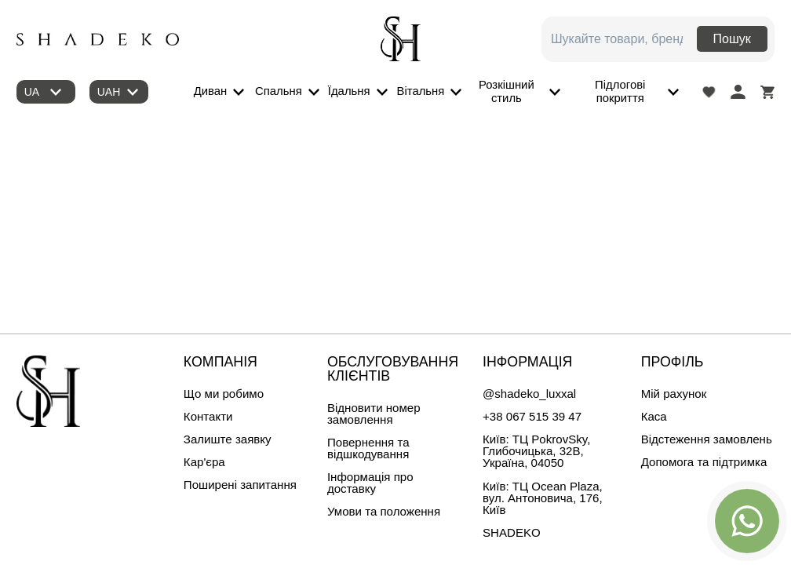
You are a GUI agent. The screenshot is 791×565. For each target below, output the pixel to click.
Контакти (208, 416)
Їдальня (349, 91)
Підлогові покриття (620, 91)
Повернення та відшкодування (368, 448)
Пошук (732, 39)
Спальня (278, 91)
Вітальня (421, 91)
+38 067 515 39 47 (532, 416)
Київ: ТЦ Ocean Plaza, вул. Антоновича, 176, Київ (543, 498)
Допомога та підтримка (704, 462)
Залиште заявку (228, 439)
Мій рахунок (674, 393)
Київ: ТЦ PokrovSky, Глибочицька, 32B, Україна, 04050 (536, 450)
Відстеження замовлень (706, 439)
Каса (654, 416)
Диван (211, 91)
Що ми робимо (224, 393)
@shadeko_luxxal (529, 393)
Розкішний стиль (506, 91)
